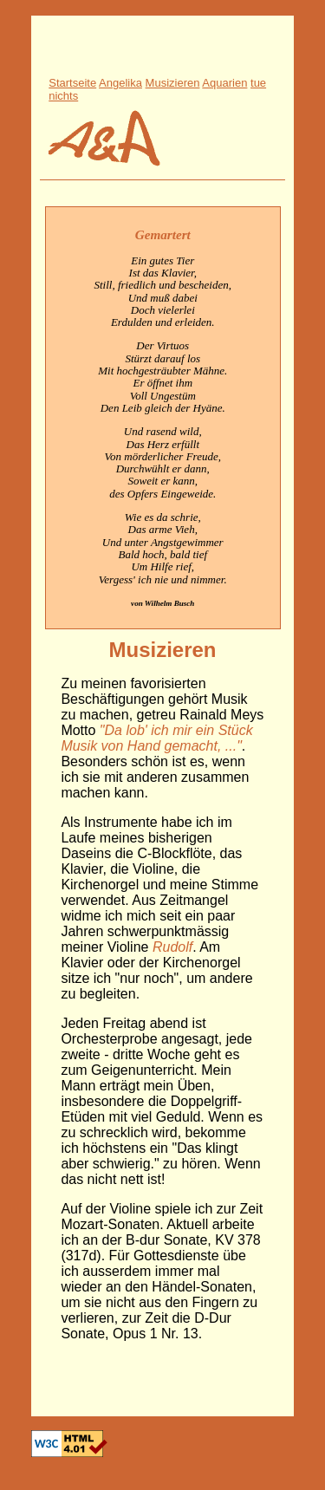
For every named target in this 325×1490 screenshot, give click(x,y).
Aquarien (224, 82)
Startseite (72, 82)
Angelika (120, 82)
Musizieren (173, 82)
